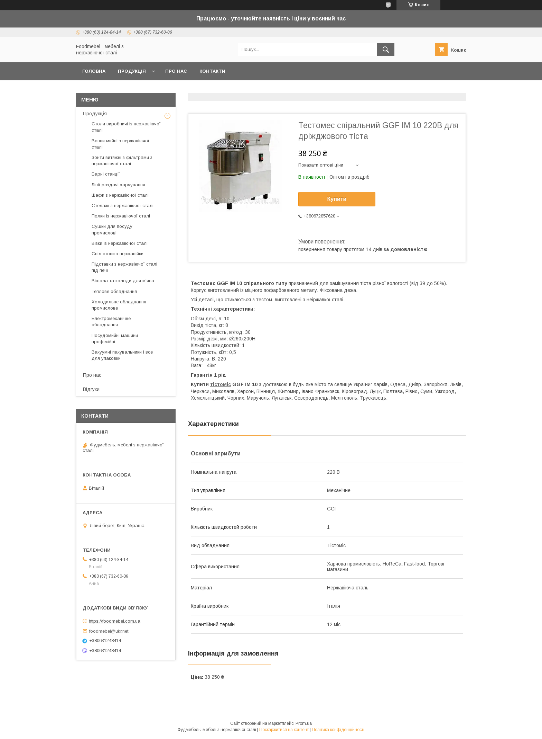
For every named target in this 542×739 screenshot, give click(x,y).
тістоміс (220, 384)
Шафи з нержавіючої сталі (120, 195)
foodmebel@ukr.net (108, 630)
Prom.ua (304, 723)
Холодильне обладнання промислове (119, 305)
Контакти (212, 71)
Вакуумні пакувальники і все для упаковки (122, 355)
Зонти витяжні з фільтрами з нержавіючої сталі (122, 160)
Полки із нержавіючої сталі (121, 216)
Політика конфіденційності (338, 729)
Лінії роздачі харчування (118, 184)
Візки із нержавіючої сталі (120, 243)
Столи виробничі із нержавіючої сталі (126, 127)
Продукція (132, 71)
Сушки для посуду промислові (112, 229)
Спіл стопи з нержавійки (117, 253)
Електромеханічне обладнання (111, 321)
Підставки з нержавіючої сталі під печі (124, 267)
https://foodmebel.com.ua (114, 621)
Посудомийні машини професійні (115, 338)
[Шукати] (385, 49)
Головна (93, 71)
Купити (337, 199)
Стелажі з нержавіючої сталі (122, 205)
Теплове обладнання (114, 291)
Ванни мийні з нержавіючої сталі (120, 144)
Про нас (176, 71)
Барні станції (106, 174)
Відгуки (91, 389)
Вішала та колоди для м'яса (123, 280)
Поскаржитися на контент (284, 729)
